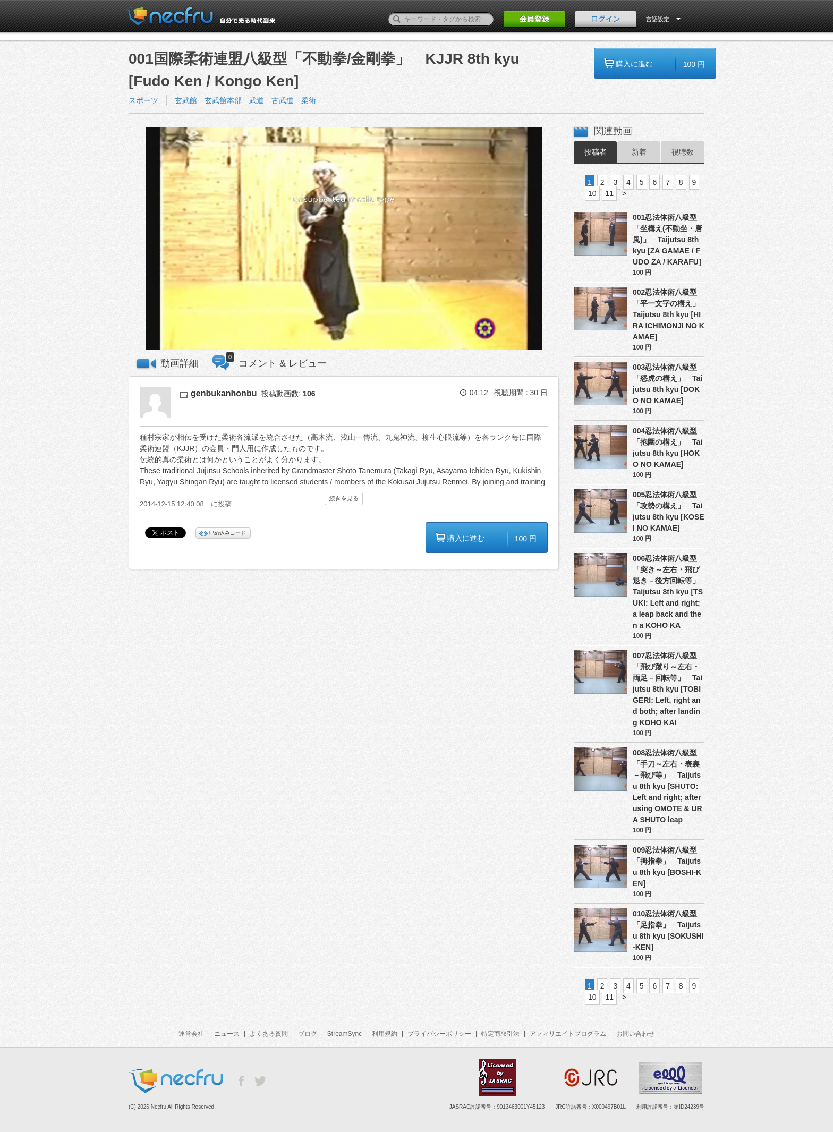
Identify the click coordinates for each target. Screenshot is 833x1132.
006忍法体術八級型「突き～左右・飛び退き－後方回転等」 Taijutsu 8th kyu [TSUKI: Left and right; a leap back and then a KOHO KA (668, 591)
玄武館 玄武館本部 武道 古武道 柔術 (249, 100)
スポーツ (143, 100)
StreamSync (344, 1033)
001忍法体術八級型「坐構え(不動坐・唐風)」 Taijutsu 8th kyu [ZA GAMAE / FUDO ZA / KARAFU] (667, 239)
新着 (639, 152)
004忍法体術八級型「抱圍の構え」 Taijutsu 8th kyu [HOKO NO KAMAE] (667, 448)
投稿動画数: (288, 393)
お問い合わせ (635, 1033)
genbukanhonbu (224, 393)
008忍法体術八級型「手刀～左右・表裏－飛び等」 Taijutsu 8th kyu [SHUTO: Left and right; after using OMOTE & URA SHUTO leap (667, 786)
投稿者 (595, 152)
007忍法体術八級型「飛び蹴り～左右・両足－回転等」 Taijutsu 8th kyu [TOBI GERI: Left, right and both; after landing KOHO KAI (667, 689)
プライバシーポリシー (439, 1033)
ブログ (307, 1033)
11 (609, 193)
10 (592, 193)
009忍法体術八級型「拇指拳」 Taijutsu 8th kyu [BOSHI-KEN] (667, 867)
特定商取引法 (500, 1033)
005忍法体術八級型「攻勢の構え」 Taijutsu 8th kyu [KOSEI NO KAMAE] (668, 511)
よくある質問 (269, 1033)
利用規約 (384, 1033)
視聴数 (683, 152)
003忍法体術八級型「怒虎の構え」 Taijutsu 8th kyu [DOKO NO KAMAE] (667, 384)
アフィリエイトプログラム (568, 1033)
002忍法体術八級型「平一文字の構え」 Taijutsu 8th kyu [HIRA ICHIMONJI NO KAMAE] (668, 314)
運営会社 (191, 1033)
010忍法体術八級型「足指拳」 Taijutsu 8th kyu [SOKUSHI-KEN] (668, 930)
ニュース (227, 1033)
